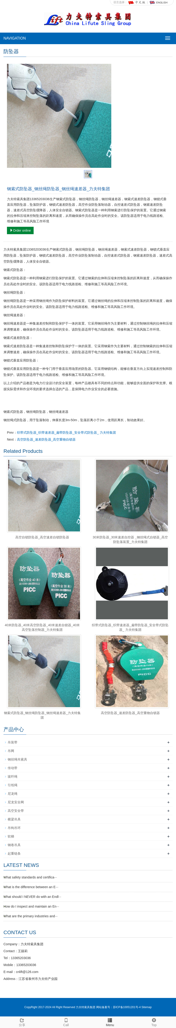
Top (154, 1022)
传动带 (12, 768)
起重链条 (14, 853)
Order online (20, 230)
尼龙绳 (12, 793)
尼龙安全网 (16, 802)
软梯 (11, 836)
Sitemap (146, 1007)
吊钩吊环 (14, 828)
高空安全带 (16, 811)
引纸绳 (12, 785)
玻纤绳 (12, 776)
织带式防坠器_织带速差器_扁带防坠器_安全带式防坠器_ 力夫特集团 (66, 432)
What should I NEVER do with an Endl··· (32, 897)
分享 (22, 1022)
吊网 (11, 751)
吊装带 (12, 742)
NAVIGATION (14, 38)
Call (66, 1022)
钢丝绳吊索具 (17, 759)
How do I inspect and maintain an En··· (31, 906)
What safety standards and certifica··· (30, 877)
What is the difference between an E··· (30, 887)
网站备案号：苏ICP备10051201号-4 (118, 1007)
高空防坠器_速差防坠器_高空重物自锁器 (46, 439)
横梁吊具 (14, 819)
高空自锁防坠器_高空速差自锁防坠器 (42, 537)
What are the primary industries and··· (30, 916)
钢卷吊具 (14, 845)
